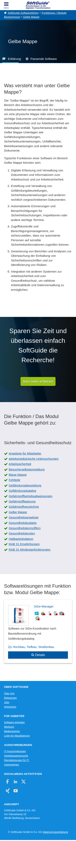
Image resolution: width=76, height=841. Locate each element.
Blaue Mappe (18, 474)
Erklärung (14, 59)
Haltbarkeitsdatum (21, 538)
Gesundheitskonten (22, 533)
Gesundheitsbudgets (23, 523)
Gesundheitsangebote (24, 517)
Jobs (6, 702)
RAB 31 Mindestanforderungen (29, 549)
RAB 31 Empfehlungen (24, 544)
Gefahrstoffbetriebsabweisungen (30, 496)
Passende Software (43, 59)
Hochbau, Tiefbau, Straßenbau (33, 647)
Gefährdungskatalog (22, 490)
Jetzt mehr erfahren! (38, 381)
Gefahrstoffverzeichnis (24, 506)
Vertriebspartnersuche (16, 755)
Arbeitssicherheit (20, 464)
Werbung (9, 726)
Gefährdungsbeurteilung (25, 485)
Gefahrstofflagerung (22, 501)
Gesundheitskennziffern (25, 528)
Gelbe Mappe (31, 16)
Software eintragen (14, 722)
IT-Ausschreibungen (15, 751)
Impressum (10, 706)
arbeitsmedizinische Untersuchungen (34, 458)
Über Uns (9, 693)
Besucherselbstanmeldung (27, 469)
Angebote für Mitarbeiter (25, 453)
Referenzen (10, 698)
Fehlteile (14, 480)
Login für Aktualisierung (17, 735)
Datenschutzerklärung (55, 832)
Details (40, 655)
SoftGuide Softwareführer (23, 12)
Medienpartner (12, 731)
